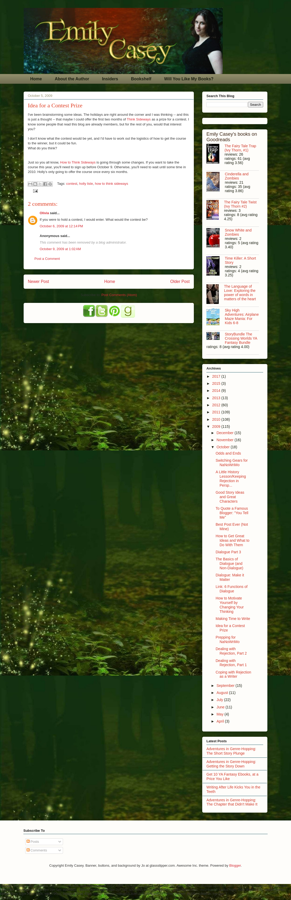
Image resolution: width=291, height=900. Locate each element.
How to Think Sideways (78, 162)
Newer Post (38, 281)
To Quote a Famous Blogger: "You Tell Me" (232, 512)
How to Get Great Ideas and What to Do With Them (233, 540)
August (222, 693)
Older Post (180, 281)
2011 (216, 412)
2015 (216, 383)
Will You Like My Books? (189, 79)
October (223, 447)
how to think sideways (111, 184)
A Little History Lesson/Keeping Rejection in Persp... (231, 478)
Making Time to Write (233, 619)
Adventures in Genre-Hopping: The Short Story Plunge (231, 751)
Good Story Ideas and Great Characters (230, 496)
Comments (37, 850)
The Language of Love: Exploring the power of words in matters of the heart (240, 292)
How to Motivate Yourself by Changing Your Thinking (230, 604)
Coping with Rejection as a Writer (233, 674)
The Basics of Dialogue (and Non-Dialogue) (229, 563)
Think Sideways (139, 119)
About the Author (72, 79)
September (225, 685)
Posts (33, 842)
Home (36, 79)
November (225, 440)
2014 (216, 390)
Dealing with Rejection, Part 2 (231, 651)
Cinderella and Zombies (236, 176)
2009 (216, 426)
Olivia (44, 213)
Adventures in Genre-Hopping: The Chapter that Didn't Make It (231, 802)
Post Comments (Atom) (119, 295)
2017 (216, 376)
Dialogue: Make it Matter (230, 577)
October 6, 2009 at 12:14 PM (61, 226)
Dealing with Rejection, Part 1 (231, 663)
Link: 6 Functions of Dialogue (231, 589)
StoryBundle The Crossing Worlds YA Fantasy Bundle (241, 338)
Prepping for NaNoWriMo (228, 639)
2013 (216, 398)
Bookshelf (141, 79)
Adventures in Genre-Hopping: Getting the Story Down (231, 764)
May (220, 714)
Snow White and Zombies (238, 232)
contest (71, 184)
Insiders (110, 79)
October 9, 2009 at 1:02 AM (60, 249)
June (220, 707)
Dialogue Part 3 (228, 552)
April (220, 721)
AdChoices (7, 897)
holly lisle (86, 184)
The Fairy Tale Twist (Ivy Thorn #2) (240, 204)
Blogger (235, 865)
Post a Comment (47, 259)
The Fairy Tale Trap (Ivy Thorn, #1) (240, 148)
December (225, 433)
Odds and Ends (228, 453)
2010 (216, 419)
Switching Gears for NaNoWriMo (232, 462)
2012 (216, 405)
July (220, 700)
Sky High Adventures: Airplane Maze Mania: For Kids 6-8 (242, 316)
